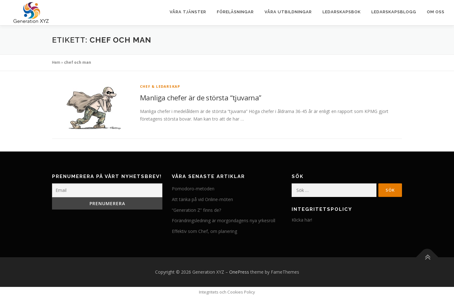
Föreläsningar (235, 11)
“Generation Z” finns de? (196, 210)
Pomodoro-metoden (193, 189)
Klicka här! (302, 220)
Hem (56, 62)
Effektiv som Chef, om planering (204, 231)
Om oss (436, 11)
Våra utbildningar (288, 11)
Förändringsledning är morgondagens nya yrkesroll (223, 220)
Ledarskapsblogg (393, 11)
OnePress (239, 272)
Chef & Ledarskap (160, 86)
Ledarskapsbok (342, 11)
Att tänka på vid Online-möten (202, 199)
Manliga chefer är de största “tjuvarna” (200, 97)
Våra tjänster (188, 11)
